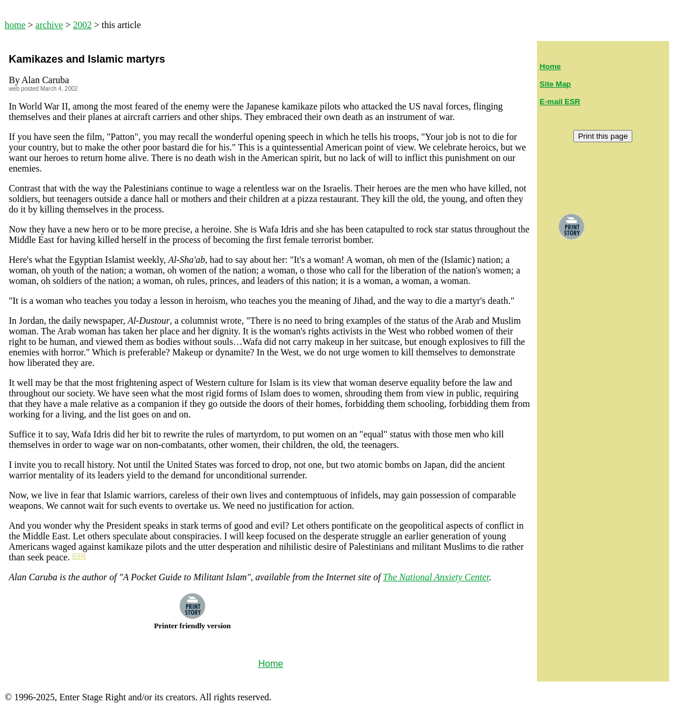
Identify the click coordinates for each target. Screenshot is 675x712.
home (15, 25)
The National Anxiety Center (436, 577)
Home (550, 66)
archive (49, 25)
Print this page (603, 136)
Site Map (555, 84)
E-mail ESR (560, 101)
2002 (82, 25)
